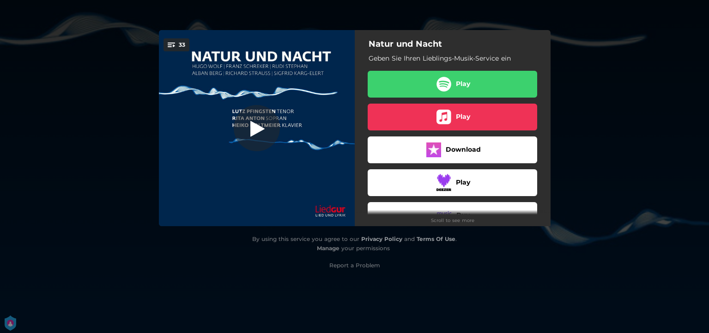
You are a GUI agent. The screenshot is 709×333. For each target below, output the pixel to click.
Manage (328, 248)
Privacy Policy (381, 238)
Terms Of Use (436, 238)
